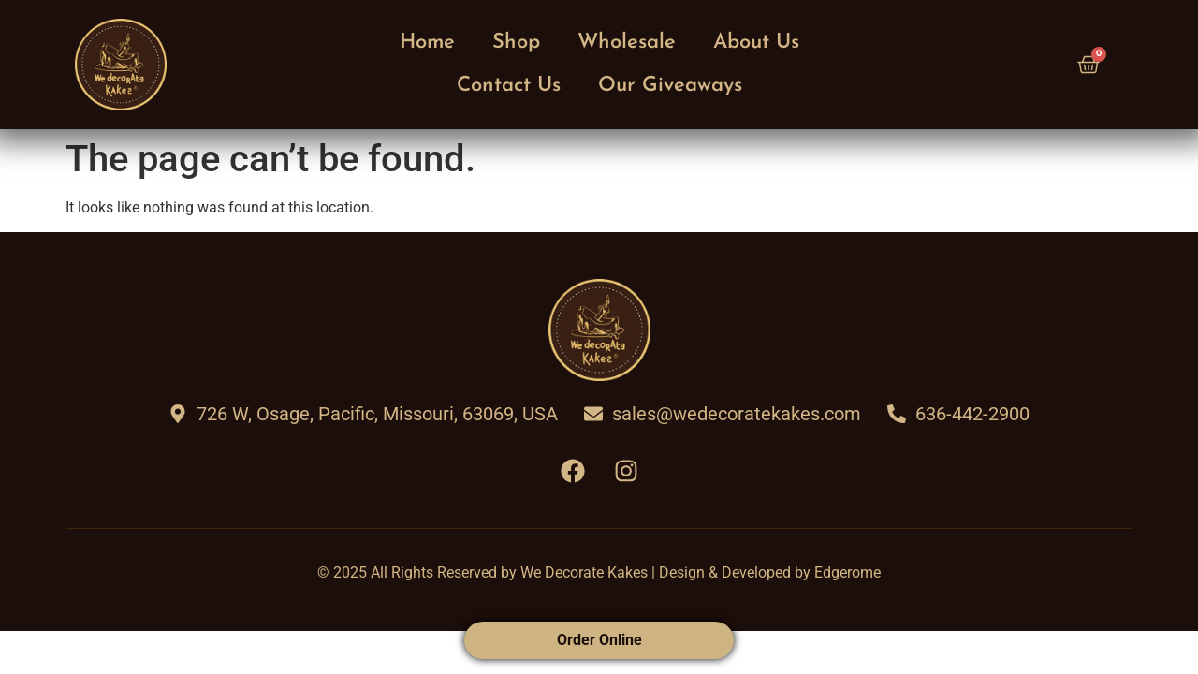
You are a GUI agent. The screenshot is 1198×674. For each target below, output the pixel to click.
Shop (516, 42)
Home (427, 42)
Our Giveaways (670, 85)
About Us (756, 42)
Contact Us (509, 85)
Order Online (599, 640)
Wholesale (626, 42)
